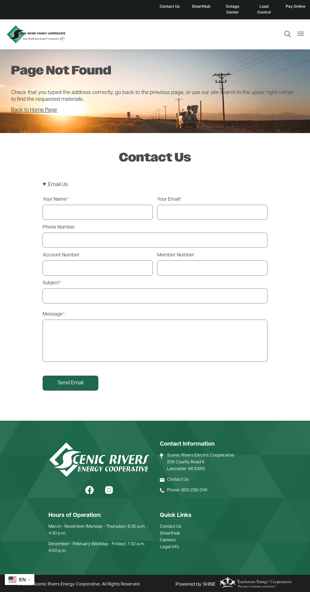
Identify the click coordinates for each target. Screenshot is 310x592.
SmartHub (201, 7)
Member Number (175, 255)
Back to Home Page (34, 110)
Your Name (54, 199)
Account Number (61, 255)
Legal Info (169, 547)
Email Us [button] (58, 185)
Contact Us (170, 7)
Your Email (168, 199)
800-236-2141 (194, 490)
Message (52, 314)
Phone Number (59, 227)
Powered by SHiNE (196, 584)
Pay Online (295, 7)
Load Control (264, 10)
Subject (51, 283)
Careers (168, 540)
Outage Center (232, 10)
